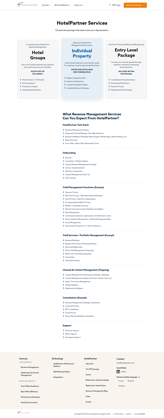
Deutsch (131, 381)
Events (88, 402)
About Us (89, 363)
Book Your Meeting (133, 5)
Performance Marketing (30, 397)
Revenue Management (30, 367)
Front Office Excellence (30, 386)
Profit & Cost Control (29, 402)
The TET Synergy (92, 369)
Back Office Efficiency (29, 391)
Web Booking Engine (61, 371)
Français (121, 386)
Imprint (128, 414)
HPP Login (116, 5)
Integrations (58, 377)
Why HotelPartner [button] (62, 5)
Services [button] (46, 5)
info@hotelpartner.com (125, 363)
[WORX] (142, 414)
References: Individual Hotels (97, 380)
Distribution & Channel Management (30, 374)
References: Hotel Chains (96, 385)
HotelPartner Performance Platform (63, 365)
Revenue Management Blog (97, 391)
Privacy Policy (119, 414)
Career (88, 374)
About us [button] (79, 5)
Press (88, 396)
